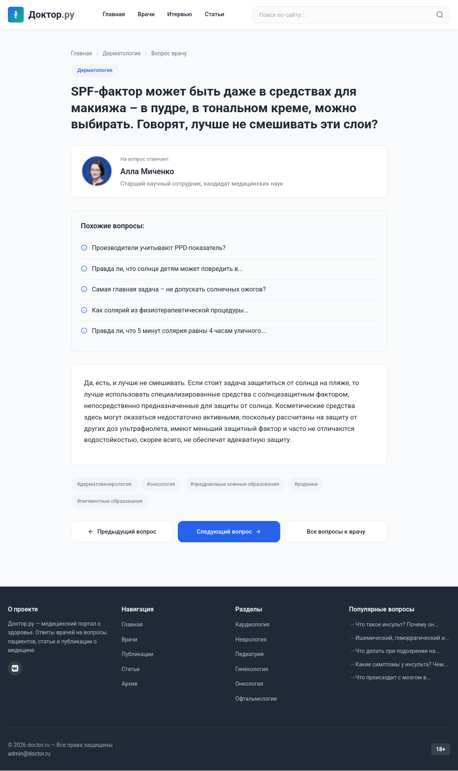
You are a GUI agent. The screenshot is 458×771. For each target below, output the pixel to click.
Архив (130, 684)
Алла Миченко (147, 171)
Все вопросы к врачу (336, 531)
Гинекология (252, 669)
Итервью (179, 14)
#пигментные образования (110, 501)
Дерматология (122, 53)
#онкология (161, 484)
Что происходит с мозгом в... (393, 678)
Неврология (251, 639)
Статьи (214, 14)
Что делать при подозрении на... (397, 651)
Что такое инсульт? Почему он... (397, 624)
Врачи (146, 14)
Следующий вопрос (229, 531)
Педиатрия (250, 654)
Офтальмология (256, 699)
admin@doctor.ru (29, 753)
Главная (114, 14)
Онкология (250, 684)
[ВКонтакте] (15, 668)
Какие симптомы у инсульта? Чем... (401, 664)
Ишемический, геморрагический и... (402, 638)
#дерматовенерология (104, 484)
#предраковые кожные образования (234, 484)
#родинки (306, 484)
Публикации (137, 654)
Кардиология (253, 624)
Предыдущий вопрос (122, 531)
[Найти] (440, 15)
